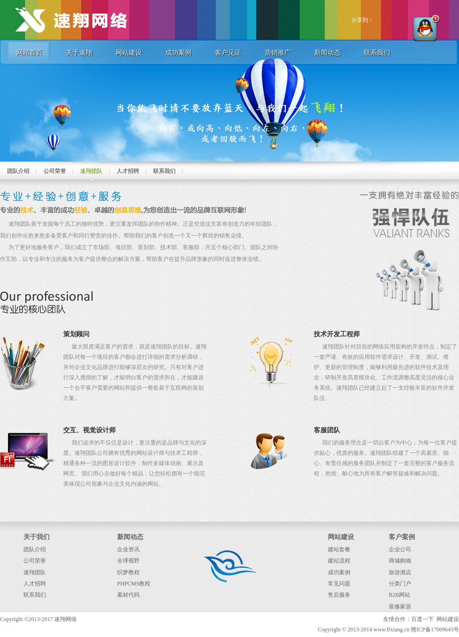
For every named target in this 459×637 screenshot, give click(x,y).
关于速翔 (79, 52)
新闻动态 (327, 52)
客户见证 (228, 52)
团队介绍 (18, 171)
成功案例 (178, 52)
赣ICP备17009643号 (435, 629)
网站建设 (129, 52)
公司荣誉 (55, 171)
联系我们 (377, 52)
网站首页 (29, 52)
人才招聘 (128, 171)
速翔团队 (91, 171)
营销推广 (278, 52)
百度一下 (422, 619)
